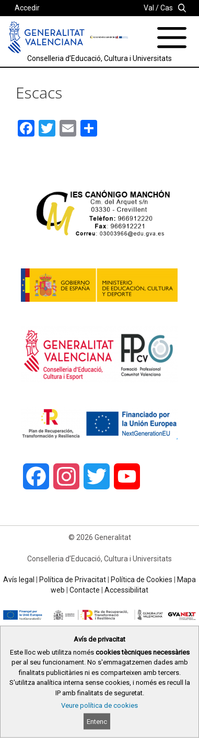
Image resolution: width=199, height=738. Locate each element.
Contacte (84, 590)
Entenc (97, 721)
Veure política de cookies (99, 705)
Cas (166, 8)
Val (149, 8)
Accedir (27, 8)
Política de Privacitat (72, 579)
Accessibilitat (126, 590)
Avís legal (18, 579)
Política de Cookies (141, 579)
